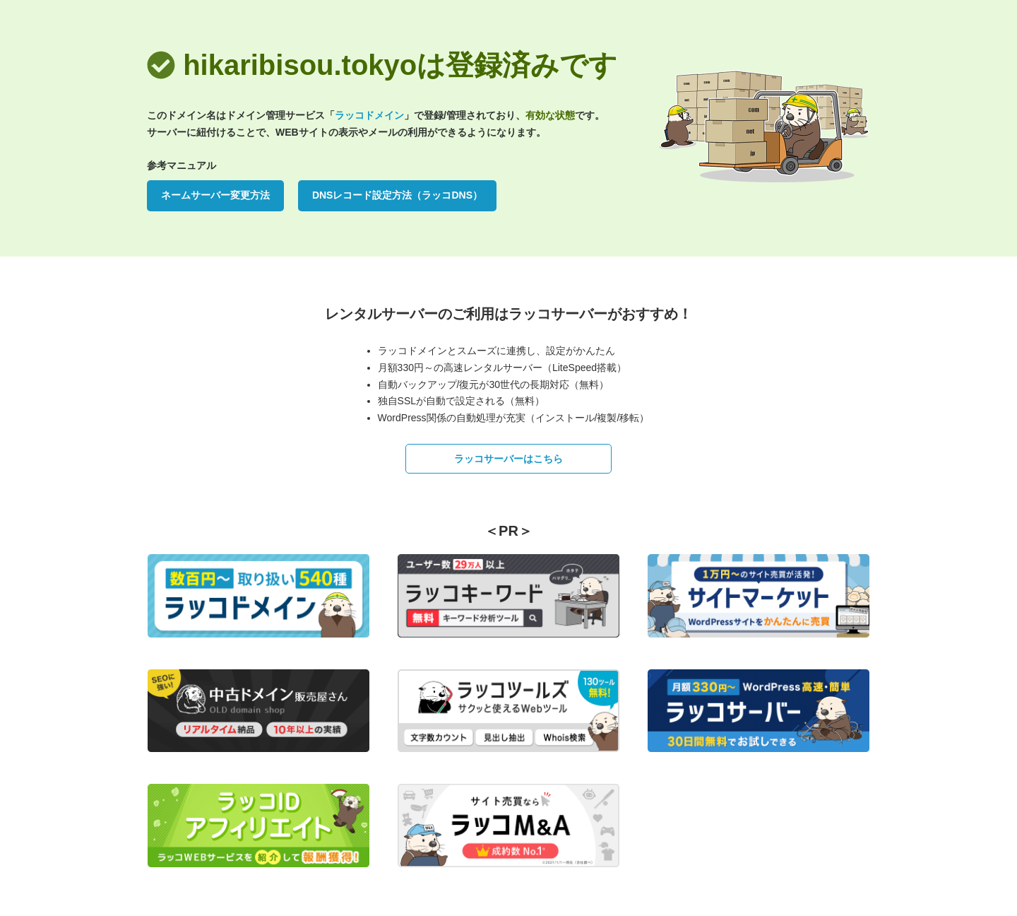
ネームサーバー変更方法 (215, 195)
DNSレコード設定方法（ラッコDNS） (397, 195)
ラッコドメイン (369, 115)
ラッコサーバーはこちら (508, 458)
